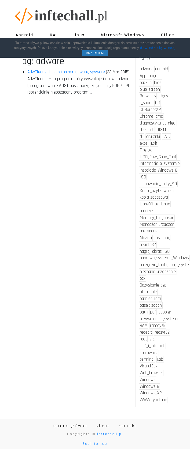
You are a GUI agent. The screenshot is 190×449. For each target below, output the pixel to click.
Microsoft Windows (122, 35)
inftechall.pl (110, 434)
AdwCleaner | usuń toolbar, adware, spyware (66, 72)
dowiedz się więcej (158, 48)
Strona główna (70, 426)
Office (167, 35)
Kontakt (128, 426)
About (103, 426)
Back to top (95, 443)
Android (24, 35)
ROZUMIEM (95, 53)
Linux (78, 35)
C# (53, 35)
